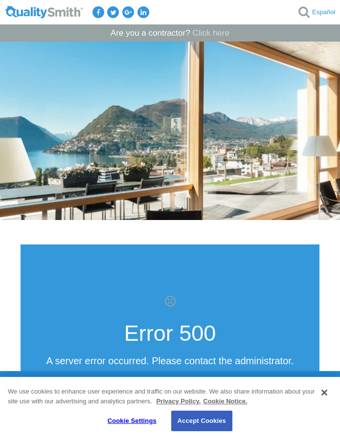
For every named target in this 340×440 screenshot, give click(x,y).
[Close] (324, 392)
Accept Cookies (202, 420)
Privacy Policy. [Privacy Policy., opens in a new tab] (178, 401)
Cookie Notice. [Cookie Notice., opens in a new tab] (225, 401)
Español (323, 12)
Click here (210, 33)
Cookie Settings (132, 420)
